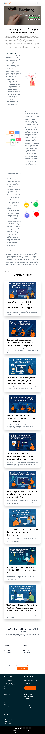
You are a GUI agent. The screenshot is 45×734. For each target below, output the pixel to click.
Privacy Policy (26, 665)
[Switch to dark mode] (37, 3)
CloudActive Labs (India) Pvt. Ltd (22, 730)
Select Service (26, 650)
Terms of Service (32, 665)
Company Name (26, 645)
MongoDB (23, 271)
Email (24, 640)
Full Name (6, 640)
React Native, (13, 271)
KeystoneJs (19, 271)
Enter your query (7, 655)
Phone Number (7, 645)
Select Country (7, 650)
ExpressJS (27, 271)
